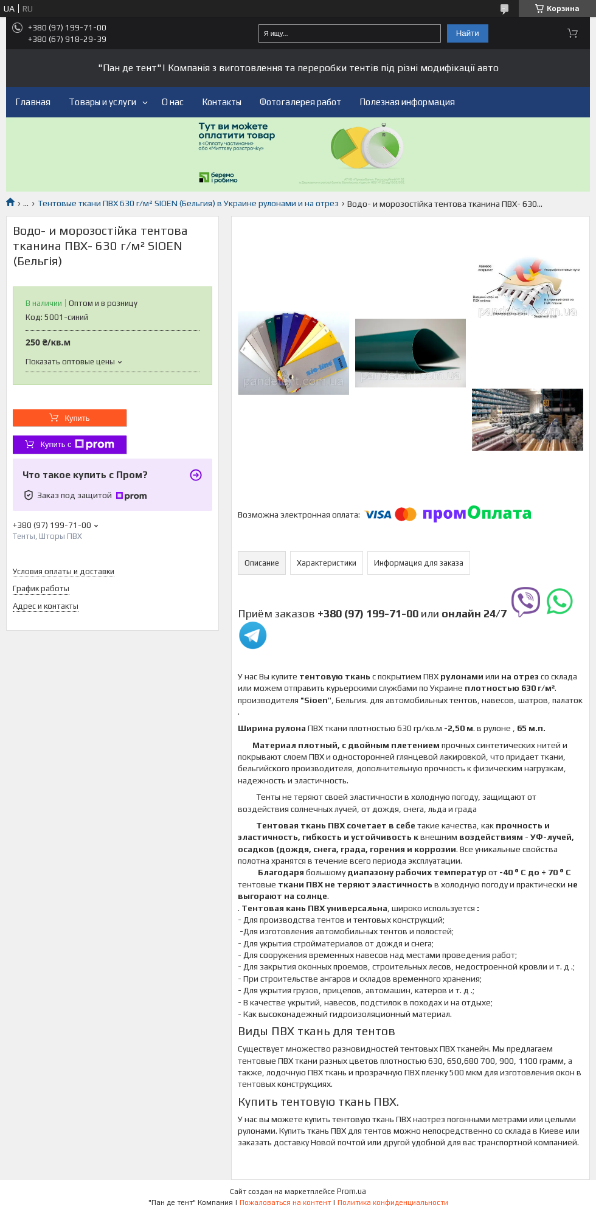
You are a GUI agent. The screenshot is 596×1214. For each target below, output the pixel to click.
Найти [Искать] (467, 33)
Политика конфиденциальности (393, 1202)
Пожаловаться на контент (285, 1202)
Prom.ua (351, 1191)
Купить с (77, 444)
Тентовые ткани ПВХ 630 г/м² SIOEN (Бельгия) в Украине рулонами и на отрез (188, 203)
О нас (173, 102)
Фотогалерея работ (300, 102)
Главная (32, 102)
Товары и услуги (102, 102)
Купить (76, 418)
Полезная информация (407, 102)
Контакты (221, 102)
